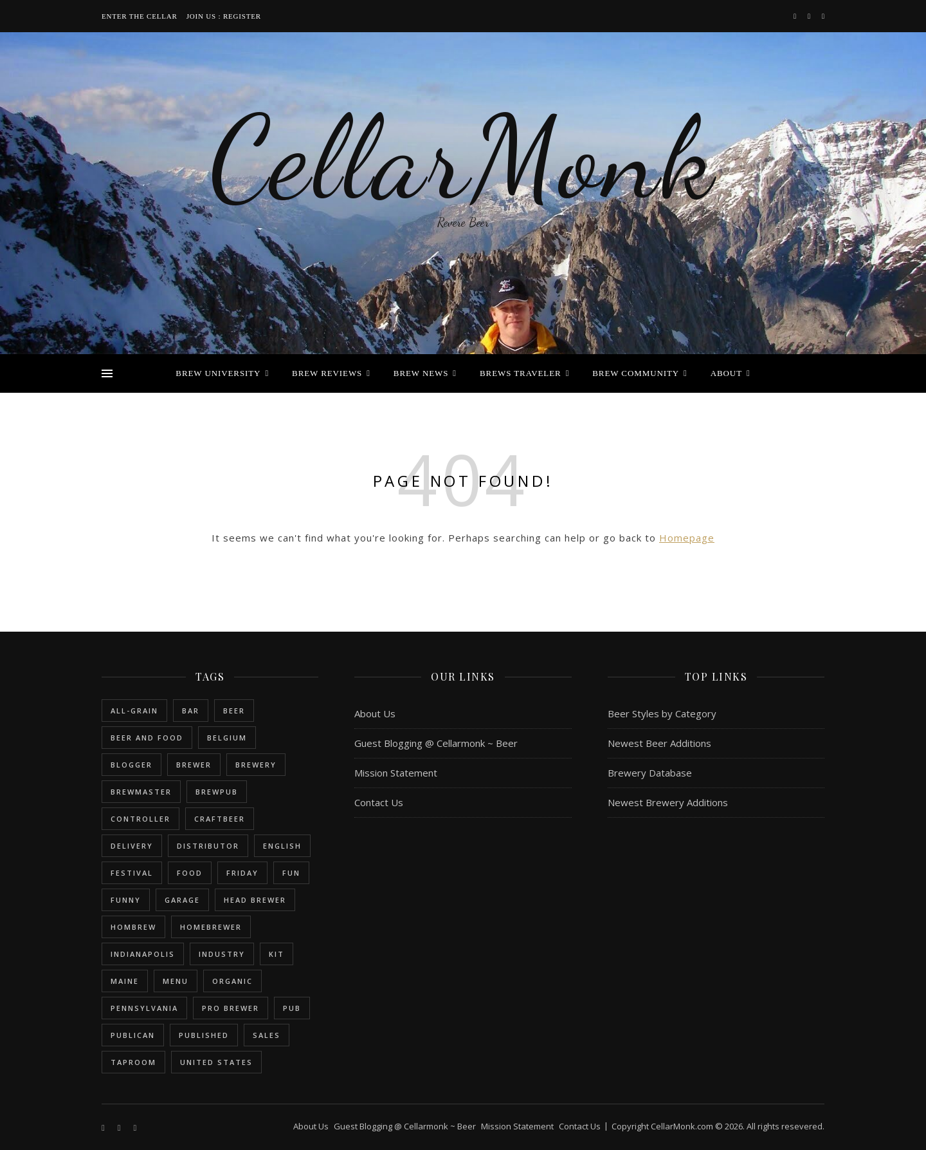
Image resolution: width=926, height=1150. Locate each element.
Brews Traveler (520, 373)
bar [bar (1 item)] (190, 710)
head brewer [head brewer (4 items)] (255, 900)
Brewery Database (650, 772)
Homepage (686, 537)
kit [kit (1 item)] (276, 954)
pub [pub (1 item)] (292, 1008)
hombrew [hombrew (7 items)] (133, 927)
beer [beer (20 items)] (234, 710)
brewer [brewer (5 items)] (194, 764)
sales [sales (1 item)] (266, 1035)
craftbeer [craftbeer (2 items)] (219, 819)
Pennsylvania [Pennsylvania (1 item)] (144, 1008)
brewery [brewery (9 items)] (256, 764)
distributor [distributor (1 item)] (208, 846)
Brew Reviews (327, 373)
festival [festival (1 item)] (132, 873)
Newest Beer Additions (659, 743)
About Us (374, 713)
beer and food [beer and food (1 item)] (147, 737)
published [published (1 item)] (204, 1035)
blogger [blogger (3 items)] (131, 764)
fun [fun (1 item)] (291, 873)
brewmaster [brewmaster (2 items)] (141, 792)
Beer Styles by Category (662, 713)
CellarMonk (463, 157)
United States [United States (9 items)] (216, 1062)
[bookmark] (823, 16)
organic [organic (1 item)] (232, 981)
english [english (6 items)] (282, 846)
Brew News (421, 373)
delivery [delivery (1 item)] (132, 846)
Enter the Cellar (139, 16)
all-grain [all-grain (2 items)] (134, 710)
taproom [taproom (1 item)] (133, 1062)
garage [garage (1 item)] (182, 900)
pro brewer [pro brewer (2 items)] (230, 1008)
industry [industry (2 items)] (222, 954)
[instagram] (810, 16)
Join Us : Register (223, 16)
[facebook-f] (796, 16)
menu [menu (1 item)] (175, 981)
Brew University (218, 373)
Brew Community (635, 373)
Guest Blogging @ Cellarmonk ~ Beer (436, 743)
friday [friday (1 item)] (242, 873)
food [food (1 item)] (190, 873)
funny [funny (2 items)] (126, 900)
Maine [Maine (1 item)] (125, 981)
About (726, 373)
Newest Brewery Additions (668, 802)
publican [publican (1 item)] (133, 1035)
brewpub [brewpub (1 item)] (216, 792)
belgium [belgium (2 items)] (227, 737)
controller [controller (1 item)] (140, 819)
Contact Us (378, 802)
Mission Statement (395, 772)
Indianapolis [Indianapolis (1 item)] (143, 954)
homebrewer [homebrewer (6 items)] (211, 927)
